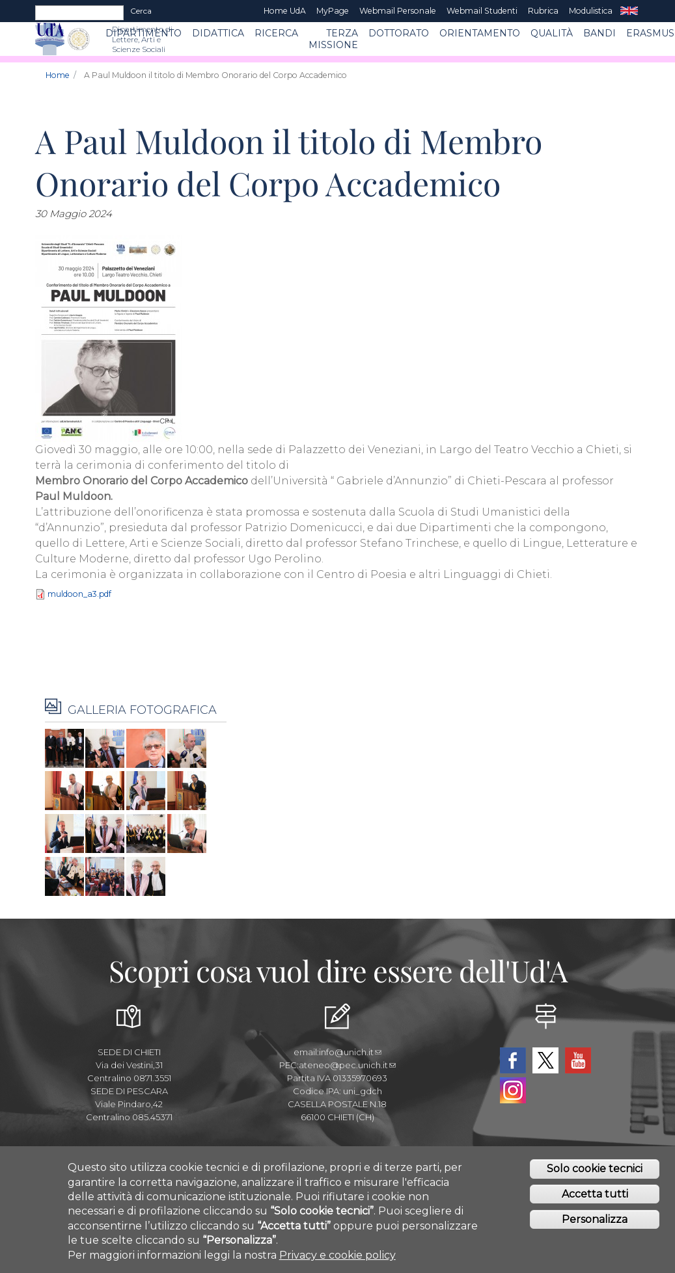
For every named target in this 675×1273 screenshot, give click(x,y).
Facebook (513, 1060)
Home (58, 75)
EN (629, 11)
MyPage (332, 11)
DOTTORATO (398, 33)
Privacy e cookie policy (337, 1258)
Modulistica (591, 11)
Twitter (545, 1060)
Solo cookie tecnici (594, 1172)
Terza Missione (333, 39)
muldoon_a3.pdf (79, 594)
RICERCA (276, 33)
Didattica (218, 33)
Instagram (513, 1090)
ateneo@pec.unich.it (347, 1065)
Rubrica (543, 11)
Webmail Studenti (482, 11)
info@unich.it (350, 1052)
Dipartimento (143, 33)
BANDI (599, 33)
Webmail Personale (397, 11)
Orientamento (479, 33)
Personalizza (594, 1222)
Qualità (551, 33)
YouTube (578, 1060)
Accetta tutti (595, 1197)
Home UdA (285, 11)
